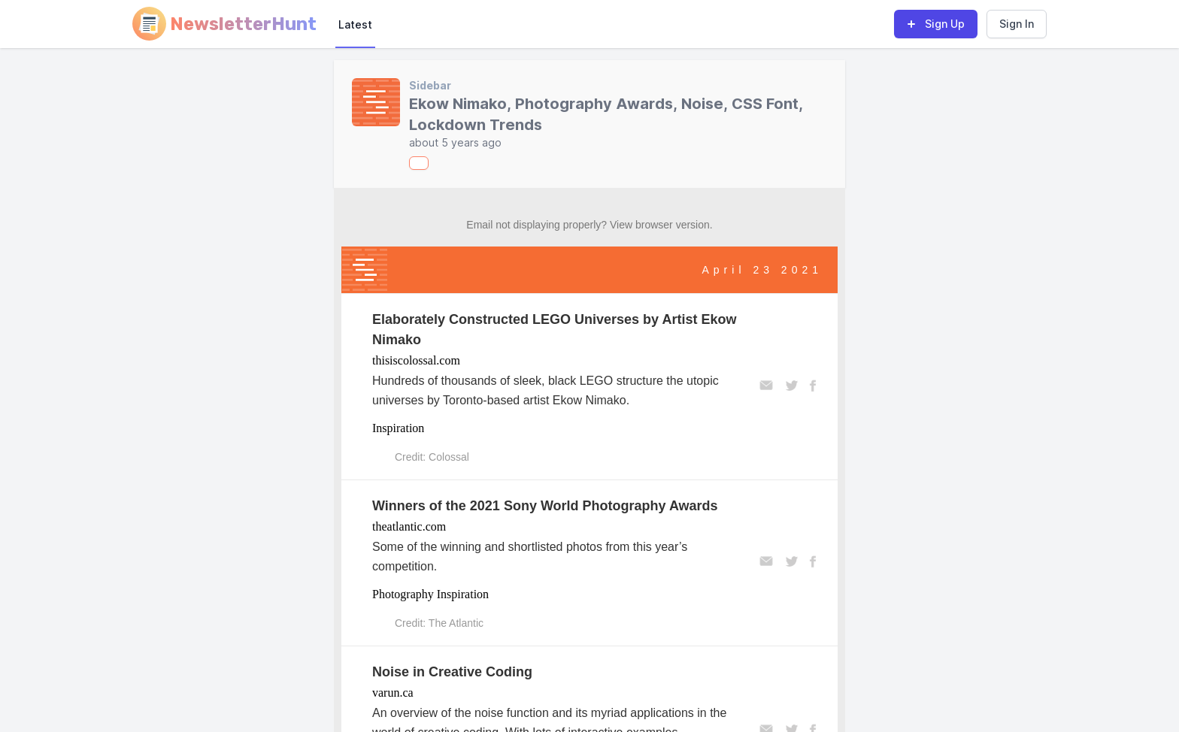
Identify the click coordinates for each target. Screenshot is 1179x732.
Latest (355, 24)
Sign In (1016, 23)
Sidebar (430, 85)
